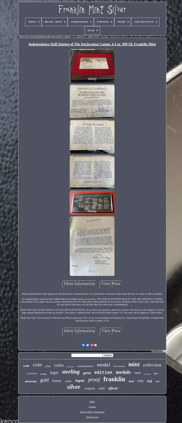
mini (140, 381)
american (31, 381)
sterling (71, 371)
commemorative (85, 366)
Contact (92, 406)
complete (89, 388)
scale (26, 366)
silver (74, 387)
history (57, 381)
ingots (80, 380)
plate (48, 366)
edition (103, 372)
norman (43, 374)
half (149, 381)
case (158, 381)
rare (137, 372)
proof (94, 379)
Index (92, 401)
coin (37, 365)
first (156, 373)
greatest (147, 374)
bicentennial (119, 366)
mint (134, 364)
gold (44, 380)
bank (131, 381)
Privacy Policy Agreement (92, 412)
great (87, 373)
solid (101, 388)
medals (123, 372)
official (113, 388)
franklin (114, 379)
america (70, 367)
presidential (32, 373)
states (68, 381)
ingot (54, 372)
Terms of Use (92, 417)
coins (59, 365)
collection (152, 365)
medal (103, 365)
